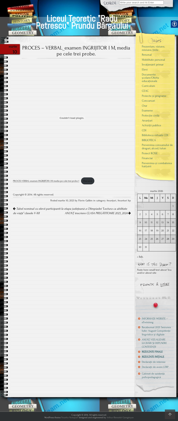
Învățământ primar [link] (153, 64)
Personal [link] (147, 54)
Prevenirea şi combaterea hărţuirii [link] (157, 164)
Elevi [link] (145, 69)
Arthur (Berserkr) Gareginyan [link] (120, 417)
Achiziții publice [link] (151, 125)
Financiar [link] (147, 158)
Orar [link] (144, 105)
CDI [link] (144, 130)
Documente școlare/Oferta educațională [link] (150, 78)
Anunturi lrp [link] (124, 200)
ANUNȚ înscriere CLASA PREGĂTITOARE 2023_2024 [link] (98, 213)
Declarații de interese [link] (153, 362)
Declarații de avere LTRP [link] (155, 367)
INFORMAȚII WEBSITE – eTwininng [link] (155, 320)
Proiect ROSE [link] (150, 153)
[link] (82, 17)
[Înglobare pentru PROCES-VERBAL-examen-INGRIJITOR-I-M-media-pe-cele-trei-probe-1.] (72, 118)
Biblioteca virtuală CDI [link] (155, 135)
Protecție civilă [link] (150, 115)
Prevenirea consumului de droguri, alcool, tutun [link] (157, 146)
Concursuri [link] (148, 100)
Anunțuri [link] (111, 200)
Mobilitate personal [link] (153, 59)
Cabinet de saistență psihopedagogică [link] (153, 375)
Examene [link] (147, 110)
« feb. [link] (140, 256)
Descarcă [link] (87, 181)
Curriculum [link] (148, 85)
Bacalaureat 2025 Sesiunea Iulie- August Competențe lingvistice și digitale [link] (156, 331)
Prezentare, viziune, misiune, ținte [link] (153, 48)
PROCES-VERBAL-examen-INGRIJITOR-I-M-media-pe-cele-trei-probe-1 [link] (46, 181)
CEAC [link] (145, 91)
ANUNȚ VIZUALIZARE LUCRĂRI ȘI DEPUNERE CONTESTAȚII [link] (154, 343)
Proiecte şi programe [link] (154, 96)
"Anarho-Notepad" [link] (69, 417)
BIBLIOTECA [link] (149, 140)
